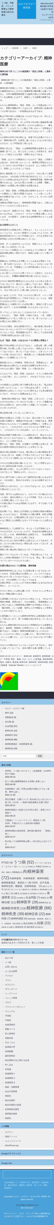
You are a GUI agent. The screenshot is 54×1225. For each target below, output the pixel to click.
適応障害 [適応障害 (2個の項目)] (32, 927)
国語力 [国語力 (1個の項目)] (46, 886)
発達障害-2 (10, 1078)
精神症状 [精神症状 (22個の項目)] (35, 914)
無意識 (15, 662)
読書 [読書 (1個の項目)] (12, 927)
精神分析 (28, 656)
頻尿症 (8, 1118)
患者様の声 (10, 1047)
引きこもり (27, 659)
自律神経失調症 (12, 1109)
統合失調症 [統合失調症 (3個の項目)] (29, 923)
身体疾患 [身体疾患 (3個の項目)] (20, 927)
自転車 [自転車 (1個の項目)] (4, 927)
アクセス (9, 976)
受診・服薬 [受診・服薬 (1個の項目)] (6, 872)
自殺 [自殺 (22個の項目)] (44, 923)
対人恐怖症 (10, 1033)
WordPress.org (11, 1145)
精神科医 (33, 662)
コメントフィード (13, 1141)
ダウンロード (11, 989)
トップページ (11, 993)
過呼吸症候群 (11, 1114)
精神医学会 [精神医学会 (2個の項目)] (45, 903)
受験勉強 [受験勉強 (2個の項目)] (17, 872)
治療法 (8, 662)
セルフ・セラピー (13, 708)
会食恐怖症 (10, 1024)
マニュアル (10, 1011)
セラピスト (10, 984)
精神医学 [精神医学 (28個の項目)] (27, 902)
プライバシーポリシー (15, 1007)
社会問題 (9, 726)
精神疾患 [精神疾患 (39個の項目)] (12, 914)
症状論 (8, 1069)
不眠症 (8, 1020)
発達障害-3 (10, 1082)
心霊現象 (37, 659)
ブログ (8, 1002)
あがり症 (9, 958)
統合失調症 (10, 1100)
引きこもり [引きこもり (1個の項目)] (15, 889)
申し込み (9, 1065)
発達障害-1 (10, 1073)
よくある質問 (11, 971)
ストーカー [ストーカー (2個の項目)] (41, 863)
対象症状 (9, 1038)
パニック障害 (11, 998)
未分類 (8, 722)
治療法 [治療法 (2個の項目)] (18, 893)
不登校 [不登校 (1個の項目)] (31, 867)
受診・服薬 (16, 659)
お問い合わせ (11, 967)
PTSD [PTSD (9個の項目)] (7, 862)
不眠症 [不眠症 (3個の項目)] (40, 866)
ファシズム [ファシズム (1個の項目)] (22, 867)
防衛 (51, 662)
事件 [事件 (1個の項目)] (48, 867)
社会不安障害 (11, 1091)
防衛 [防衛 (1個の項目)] (40, 927)
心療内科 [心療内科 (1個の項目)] (25, 889)
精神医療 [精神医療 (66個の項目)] (39, 908)
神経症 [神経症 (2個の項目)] (45, 898)
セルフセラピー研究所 (26, 6)
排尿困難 (9, 1051)
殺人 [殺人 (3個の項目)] (9, 893)
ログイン (9, 1132)
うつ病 (8, 962)
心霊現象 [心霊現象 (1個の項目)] (34, 889)
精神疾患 (9, 748)
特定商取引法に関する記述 (17, 1060)
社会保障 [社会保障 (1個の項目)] (21, 898)
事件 (7, 713)
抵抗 (2, 662)
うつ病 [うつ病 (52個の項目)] (23, 862)
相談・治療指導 (12, 1087)
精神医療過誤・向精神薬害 (17, 744)
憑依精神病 (47, 659)
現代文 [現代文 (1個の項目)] (42, 893)
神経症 (8, 1096)
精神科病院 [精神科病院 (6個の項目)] (19, 918)
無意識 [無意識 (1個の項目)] (26, 893)
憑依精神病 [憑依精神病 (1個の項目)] (45, 889)
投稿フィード (11, 1136)
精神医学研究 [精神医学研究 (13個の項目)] (13, 908)
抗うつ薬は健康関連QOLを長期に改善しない (25, 781)
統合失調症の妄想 (13, 1105)
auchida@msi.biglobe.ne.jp (27, 1205)
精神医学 (37, 656)
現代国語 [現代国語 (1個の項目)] (34, 893)
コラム (8, 980)
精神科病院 (43, 662)
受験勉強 (9, 717)
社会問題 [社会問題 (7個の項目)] (33, 897)
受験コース (10, 1029)
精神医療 (46, 656)
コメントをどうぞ (33, 665)
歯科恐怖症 (10, 1056)
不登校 (7, 659)
